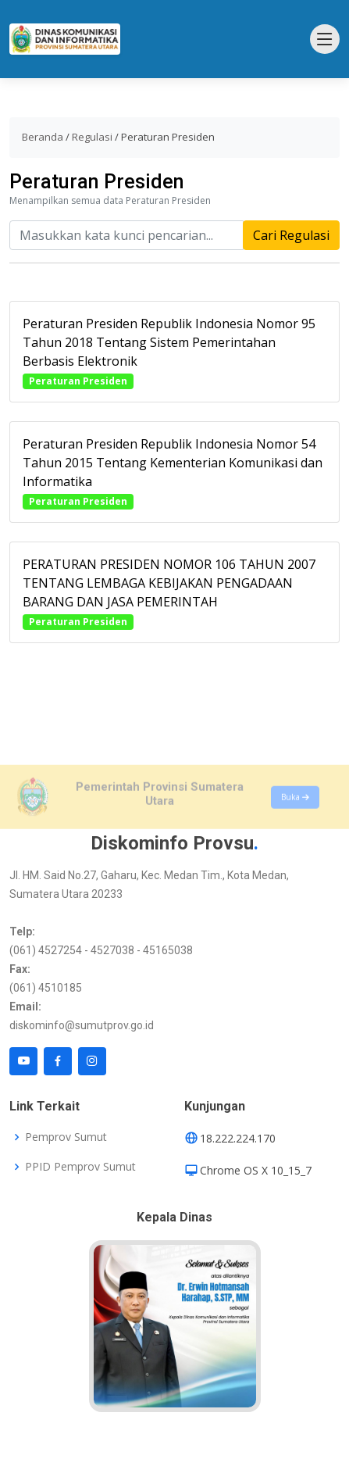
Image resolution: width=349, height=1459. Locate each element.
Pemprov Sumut (66, 1137)
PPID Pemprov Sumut (80, 1166)
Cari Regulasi (291, 241)
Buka (295, 819)
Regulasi (92, 137)
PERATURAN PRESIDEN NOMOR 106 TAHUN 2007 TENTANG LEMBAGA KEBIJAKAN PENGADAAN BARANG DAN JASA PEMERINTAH (169, 589)
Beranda (42, 137)
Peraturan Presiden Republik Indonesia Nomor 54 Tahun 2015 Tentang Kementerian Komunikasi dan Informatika (172, 469)
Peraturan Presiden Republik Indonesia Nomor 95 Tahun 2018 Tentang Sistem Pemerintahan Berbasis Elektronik (169, 348)
